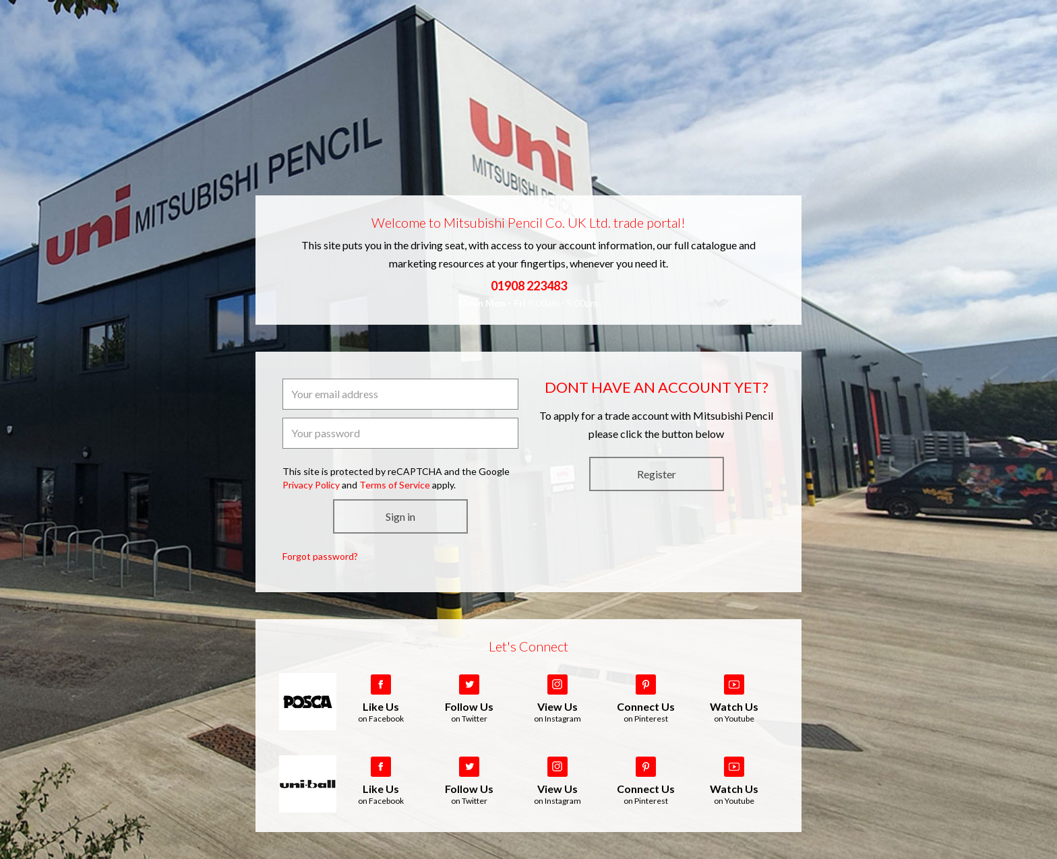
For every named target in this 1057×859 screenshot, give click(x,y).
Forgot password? (320, 556)
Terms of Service (394, 484)
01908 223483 (529, 285)
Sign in (400, 516)
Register (656, 474)
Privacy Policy (311, 484)
